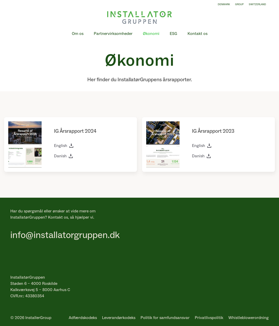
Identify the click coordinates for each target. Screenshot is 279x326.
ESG (173, 33)
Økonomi (151, 33)
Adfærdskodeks (83, 317)
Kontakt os (197, 33)
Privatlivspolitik (209, 317)
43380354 (34, 296)
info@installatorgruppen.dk (65, 235)
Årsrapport (72, 131)
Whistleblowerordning (248, 317)
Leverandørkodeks (118, 317)
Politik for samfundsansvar (165, 317)
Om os (77, 33)
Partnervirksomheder (113, 33)
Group (239, 4)
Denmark (224, 4)
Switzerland (257, 4)
